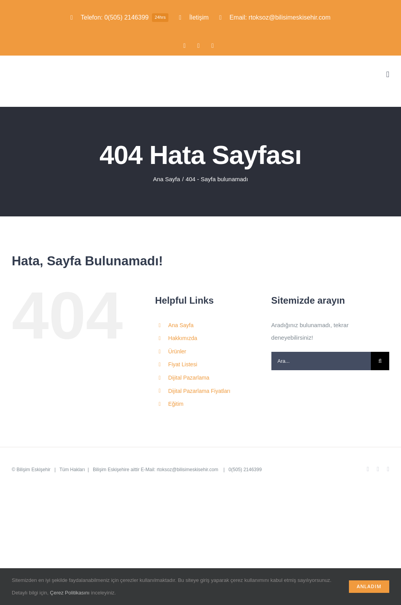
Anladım (369, 586)
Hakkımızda (182, 338)
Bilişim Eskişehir (33, 469)
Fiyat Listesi (182, 364)
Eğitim (176, 404)
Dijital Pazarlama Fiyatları (199, 391)
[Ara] (380, 361)
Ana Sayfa (181, 325)
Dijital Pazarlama (189, 378)
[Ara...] (321, 361)
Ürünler (177, 351)
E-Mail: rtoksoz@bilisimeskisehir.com (180, 469)
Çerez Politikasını (70, 593)
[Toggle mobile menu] (387, 74)
